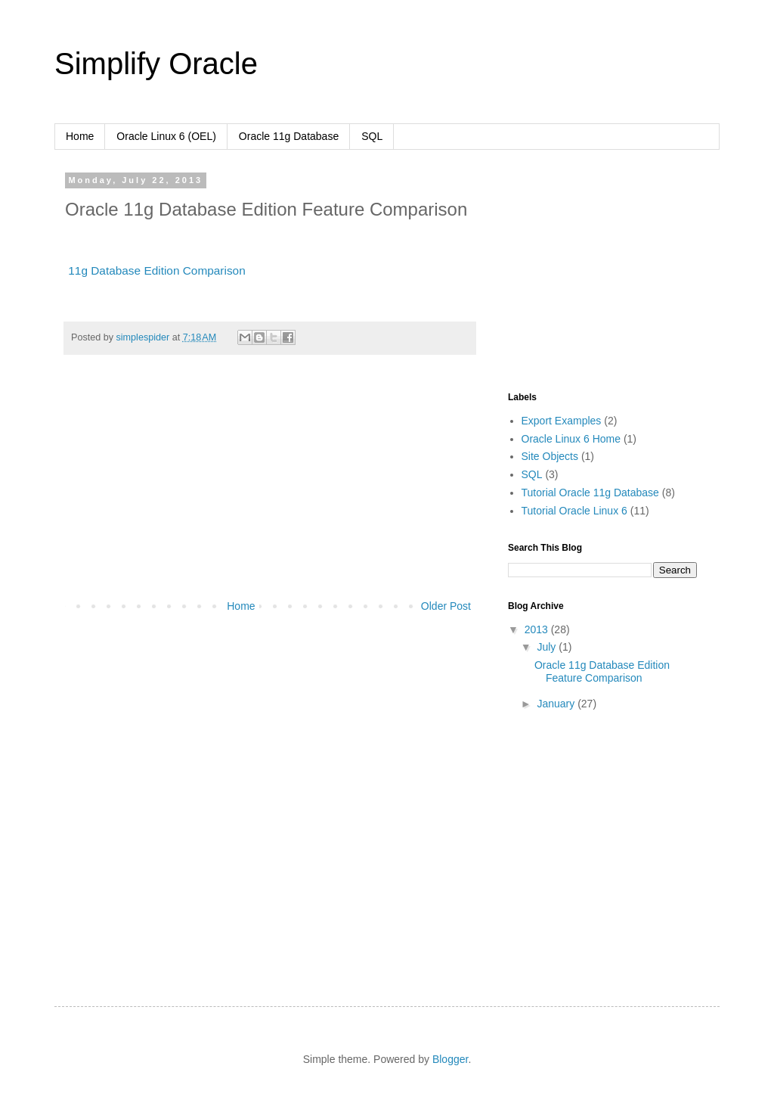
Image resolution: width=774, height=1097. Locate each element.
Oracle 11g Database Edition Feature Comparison (602, 671)
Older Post (446, 606)
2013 (538, 629)
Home (80, 136)
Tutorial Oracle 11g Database (590, 492)
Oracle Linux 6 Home (571, 439)
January (557, 704)
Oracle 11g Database (289, 136)
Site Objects (550, 456)
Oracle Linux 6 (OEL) (166, 136)
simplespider (144, 337)
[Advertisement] (269, 483)
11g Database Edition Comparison (156, 270)
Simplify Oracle (156, 63)
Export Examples (562, 421)
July (548, 647)
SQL (371, 136)
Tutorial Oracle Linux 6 (574, 511)
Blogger (450, 1059)
